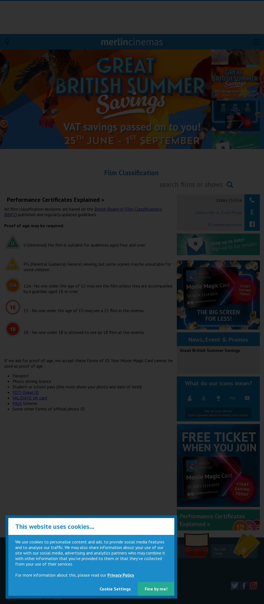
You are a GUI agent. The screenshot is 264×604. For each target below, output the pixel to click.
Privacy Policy (120, 575)
